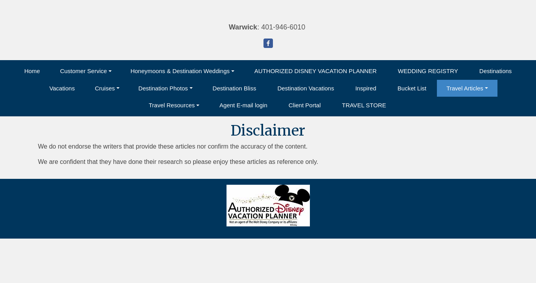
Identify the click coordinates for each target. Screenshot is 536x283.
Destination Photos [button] (163, 88)
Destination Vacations (305, 88)
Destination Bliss (234, 88)
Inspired (365, 88)
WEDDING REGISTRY (428, 71)
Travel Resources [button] (172, 105)
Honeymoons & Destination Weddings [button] (180, 71)
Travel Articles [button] (464, 88)
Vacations (62, 88)
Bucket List (412, 88)
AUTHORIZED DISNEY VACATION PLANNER (315, 71)
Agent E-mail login (243, 105)
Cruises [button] (105, 88)
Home (32, 71)
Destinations (495, 71)
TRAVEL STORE (364, 105)
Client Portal (305, 105)
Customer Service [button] (83, 71)
